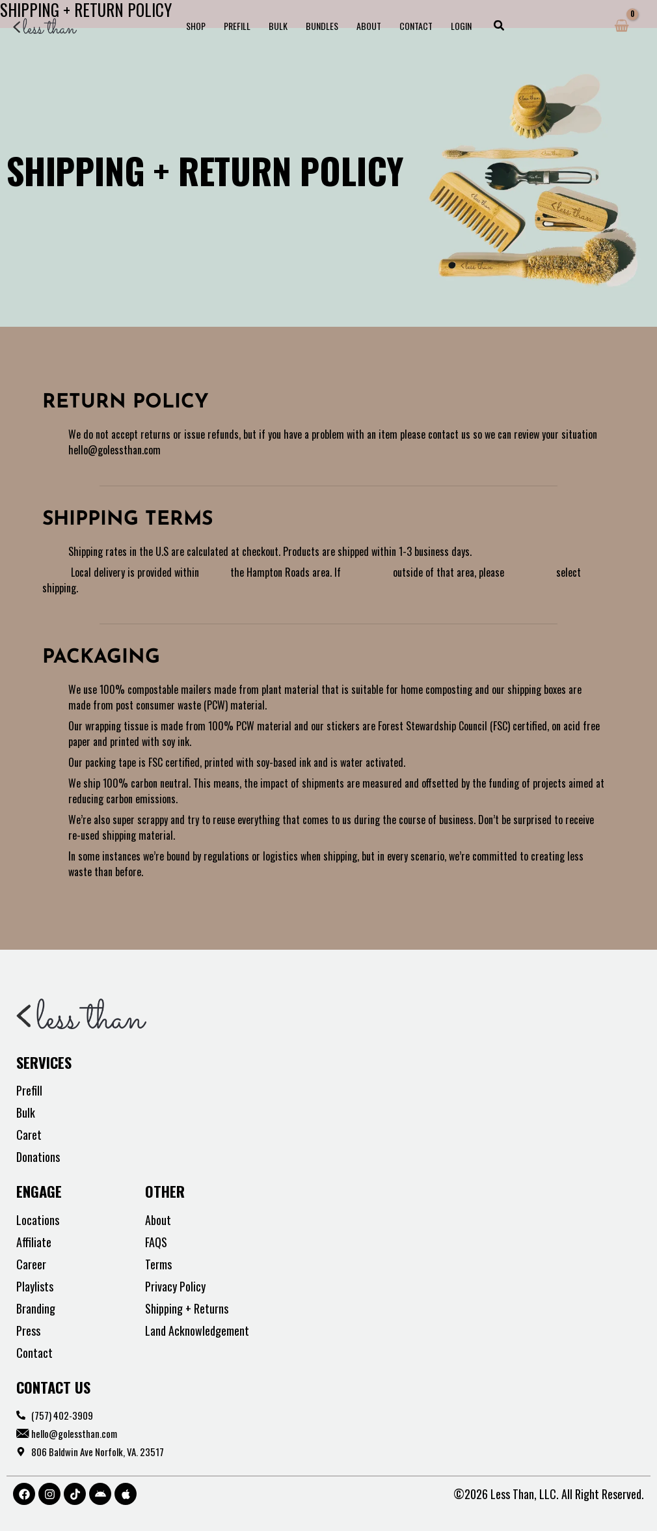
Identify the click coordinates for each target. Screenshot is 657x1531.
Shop (196, 26)
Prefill (237, 26)
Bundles (322, 26)
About (368, 26)
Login (461, 26)
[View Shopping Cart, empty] (621, 26)
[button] (499, 26)
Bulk (278, 26)
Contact (416, 26)
